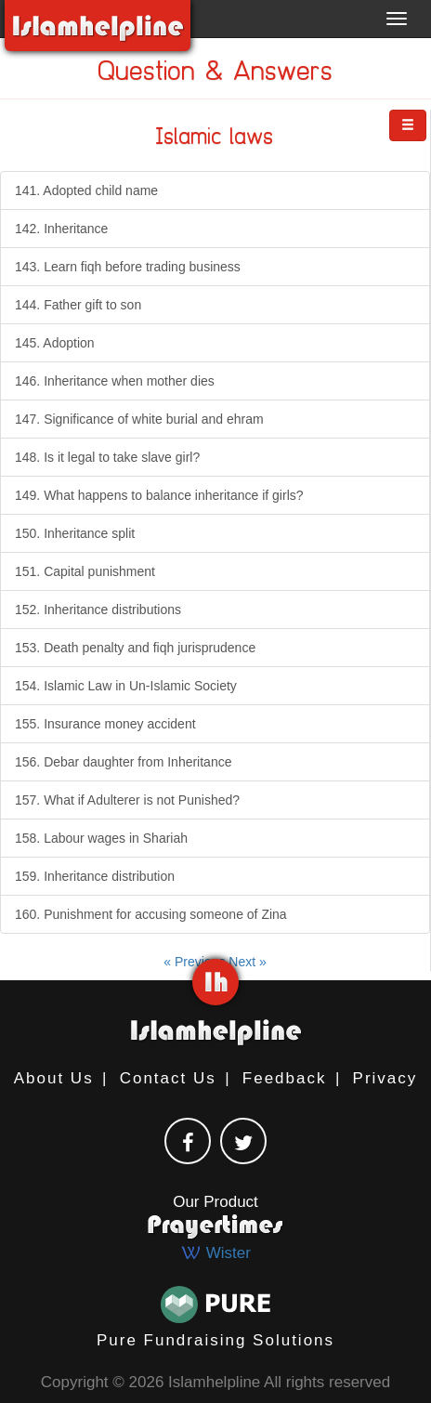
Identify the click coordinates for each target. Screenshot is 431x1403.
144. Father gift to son (78, 304)
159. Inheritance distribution (95, 876)
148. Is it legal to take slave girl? (107, 457)
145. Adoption (55, 342)
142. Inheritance (61, 228)
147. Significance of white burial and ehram (139, 419)
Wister (215, 1253)
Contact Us (168, 1078)
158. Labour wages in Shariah (101, 838)
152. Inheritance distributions (98, 609)
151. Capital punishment (85, 571)
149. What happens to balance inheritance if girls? (159, 495)
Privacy (385, 1078)
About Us (54, 1078)
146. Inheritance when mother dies (115, 381)
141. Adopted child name (86, 190)
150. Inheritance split (75, 533)
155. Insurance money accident (105, 723)
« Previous (196, 961)
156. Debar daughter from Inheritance (123, 761)
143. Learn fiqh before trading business (128, 266)
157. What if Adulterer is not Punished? (127, 800)
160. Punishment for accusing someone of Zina (151, 914)
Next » (247, 961)
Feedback (284, 1078)
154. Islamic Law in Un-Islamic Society (126, 685)
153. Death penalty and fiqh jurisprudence (135, 647)
